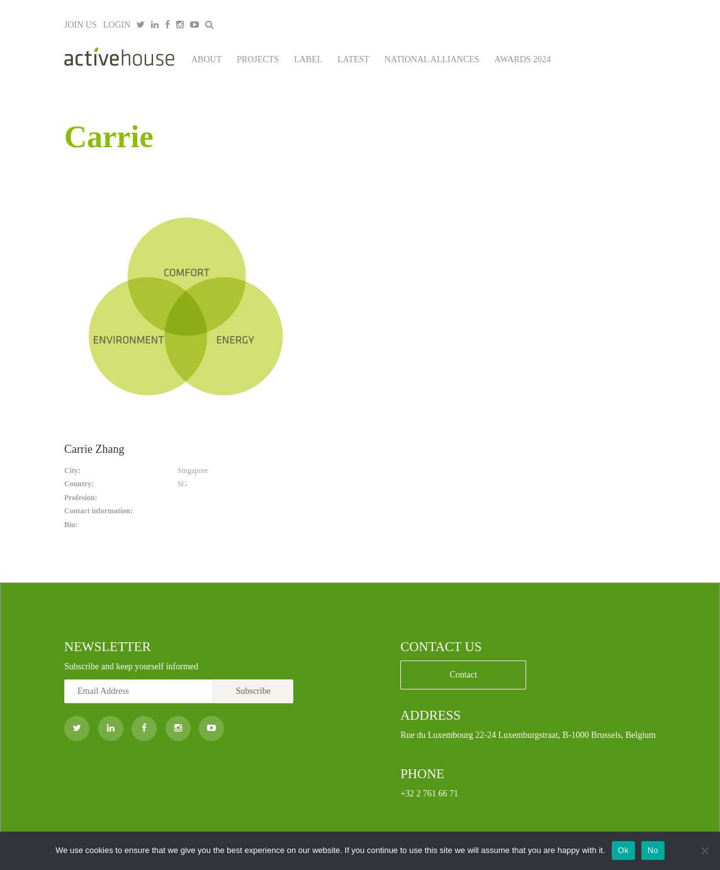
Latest (353, 59)
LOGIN (117, 25)
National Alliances (432, 59)
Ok (623, 850)
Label (308, 59)
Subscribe (253, 691)
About (206, 59)
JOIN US (80, 25)
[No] (704, 850)
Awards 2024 (523, 59)
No (653, 850)
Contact (463, 674)
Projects (258, 59)
